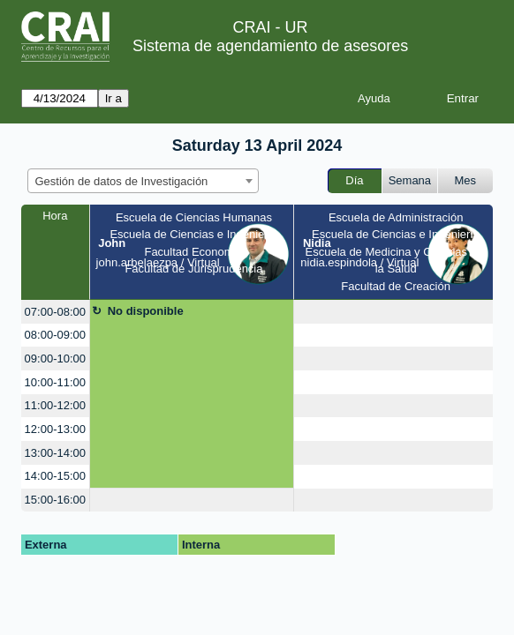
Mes (466, 180)
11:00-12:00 (55, 405)
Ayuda (374, 98)
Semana (410, 180)
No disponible (146, 311)
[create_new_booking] (393, 312)
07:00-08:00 (55, 311)
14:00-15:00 (55, 475)
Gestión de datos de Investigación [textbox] (121, 181)
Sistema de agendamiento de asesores (270, 46)
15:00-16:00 (55, 499)
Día (354, 180)
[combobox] (143, 180)
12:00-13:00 (55, 429)
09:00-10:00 (55, 358)
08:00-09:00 (55, 334)
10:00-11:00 (55, 382)
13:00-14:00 (55, 452)
